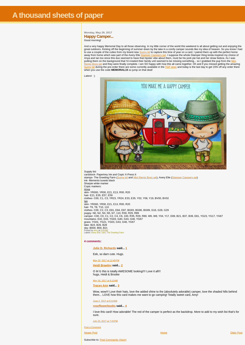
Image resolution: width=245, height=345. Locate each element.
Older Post (236, 332)
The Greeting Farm (115, 233)
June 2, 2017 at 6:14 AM (105, 301)
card (103, 233)
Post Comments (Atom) (113, 339)
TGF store (171, 66)
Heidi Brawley (102, 265)
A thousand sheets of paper (57, 15)
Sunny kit (144, 52)
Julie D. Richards (104, 248)
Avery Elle (95, 233)
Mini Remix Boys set (145, 177)
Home (164, 332)
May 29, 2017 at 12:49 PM (106, 260)
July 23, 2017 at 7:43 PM (105, 321)
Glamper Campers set (153, 55)
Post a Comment (92, 327)
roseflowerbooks (104, 305)
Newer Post (90, 332)
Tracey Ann (100, 285)
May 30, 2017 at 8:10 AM (105, 280)
